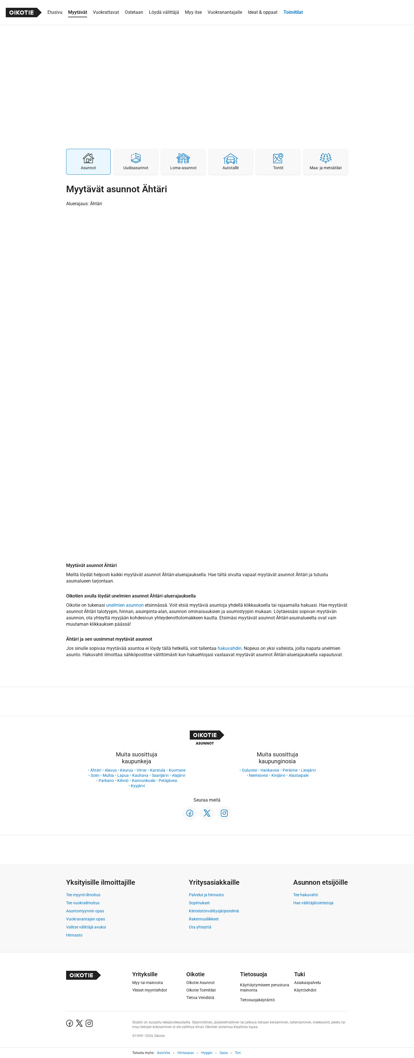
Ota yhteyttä (200, 927)
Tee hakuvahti (305, 895)
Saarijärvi (160, 775)
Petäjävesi (168, 780)
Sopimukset (199, 903)
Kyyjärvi (138, 785)
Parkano (106, 780)
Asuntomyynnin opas (85, 911)
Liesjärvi (308, 770)
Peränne (290, 770)
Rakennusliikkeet (204, 919)
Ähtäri (95, 770)
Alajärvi (178, 775)
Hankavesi (269, 770)
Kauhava (140, 775)
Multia (108, 775)
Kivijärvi (278, 775)
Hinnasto (74, 935)
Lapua (123, 775)
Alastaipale (298, 775)
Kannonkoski (143, 780)
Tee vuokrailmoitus (82, 903)
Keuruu (126, 770)
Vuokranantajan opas (85, 919)
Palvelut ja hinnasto (206, 895)
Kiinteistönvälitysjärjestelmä (214, 911)
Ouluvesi (249, 770)
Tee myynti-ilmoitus (83, 895)
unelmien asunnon (125, 605)
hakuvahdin (229, 648)
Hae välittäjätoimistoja (313, 903)
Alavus (111, 770)
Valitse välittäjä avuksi (86, 927)
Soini (95, 775)
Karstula (157, 770)
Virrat (142, 770)
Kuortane (177, 770)
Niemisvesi (258, 775)
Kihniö (123, 780)
